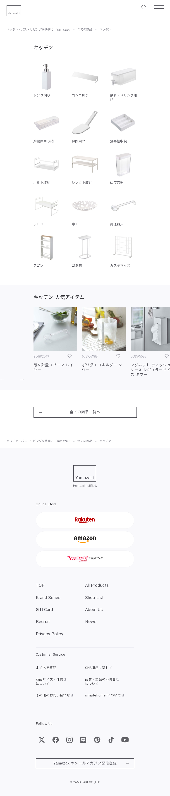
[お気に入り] (69, 356)
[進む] (18, 379)
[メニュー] (159, 7)
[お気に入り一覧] (143, 7)
